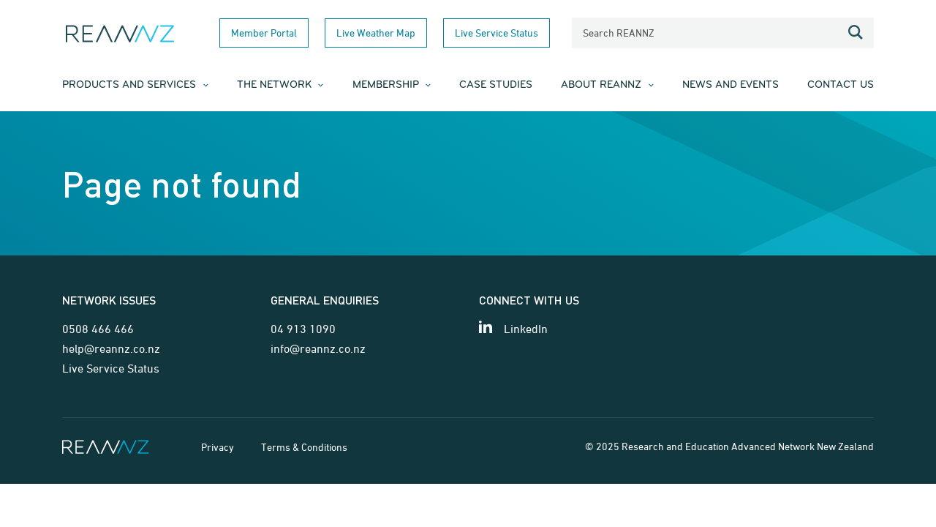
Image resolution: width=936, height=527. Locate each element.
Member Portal (264, 32)
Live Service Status (496, 32)
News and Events (730, 85)
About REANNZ (601, 85)
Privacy (217, 447)
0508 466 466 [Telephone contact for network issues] (98, 328)
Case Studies (495, 85)
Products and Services (129, 85)
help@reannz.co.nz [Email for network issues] (111, 348)
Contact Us (840, 85)
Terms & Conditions (304, 447)
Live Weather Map (375, 32)
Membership (385, 85)
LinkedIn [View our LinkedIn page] (526, 328)
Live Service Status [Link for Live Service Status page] (110, 368)
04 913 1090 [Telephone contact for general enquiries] (303, 328)
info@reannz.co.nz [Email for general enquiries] (318, 348)
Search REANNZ (618, 32)
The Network (274, 85)
